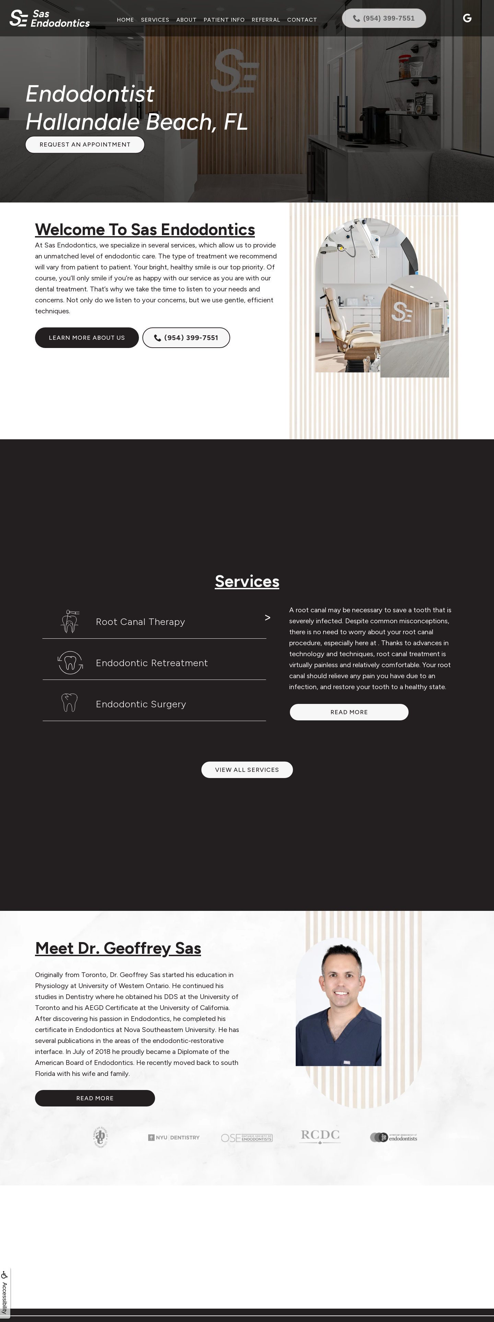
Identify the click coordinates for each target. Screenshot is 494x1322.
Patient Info (224, 19)
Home (125, 19)
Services (155, 19)
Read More (95, 1098)
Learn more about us (87, 337)
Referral (265, 19)
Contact (302, 19)
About (186, 19)
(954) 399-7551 (186, 337)
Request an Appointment (85, 144)
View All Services (247, 769)
